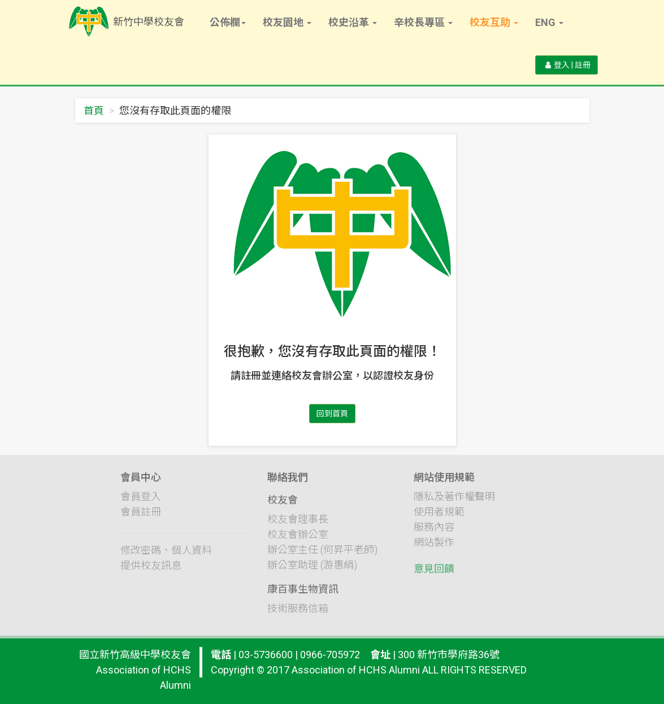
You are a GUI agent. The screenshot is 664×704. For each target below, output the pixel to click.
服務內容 (434, 535)
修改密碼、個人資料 (166, 558)
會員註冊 (140, 519)
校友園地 (287, 22)
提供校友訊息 (150, 573)
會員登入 (140, 504)
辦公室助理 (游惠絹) (312, 572)
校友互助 (494, 22)
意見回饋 (434, 577)
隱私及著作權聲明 (454, 504)
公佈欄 (228, 22)
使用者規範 (439, 519)
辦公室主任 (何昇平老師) (322, 557)
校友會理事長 (297, 526)
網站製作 (434, 550)
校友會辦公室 (297, 541)
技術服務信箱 (297, 616)
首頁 (94, 110)
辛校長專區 (423, 22)
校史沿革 (352, 22)
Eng (549, 22)
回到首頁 (332, 413)
